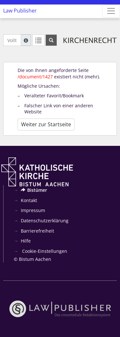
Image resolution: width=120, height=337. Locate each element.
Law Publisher (20, 10)
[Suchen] (51, 40)
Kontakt (29, 200)
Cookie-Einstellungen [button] (44, 251)
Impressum (33, 210)
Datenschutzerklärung (44, 220)
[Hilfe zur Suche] (26, 40)
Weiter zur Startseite (46, 124)
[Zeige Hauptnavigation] (111, 10)
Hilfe (26, 241)
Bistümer (34, 190)
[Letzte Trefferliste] (38, 40)
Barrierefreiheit (37, 231)
